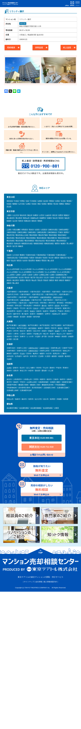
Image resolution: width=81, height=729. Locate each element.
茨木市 (35, 308)
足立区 (9, 206)
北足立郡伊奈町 (12, 277)
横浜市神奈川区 (63, 238)
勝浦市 (22, 255)
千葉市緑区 (51, 255)
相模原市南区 (38, 243)
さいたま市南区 (38, 269)
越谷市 (61, 280)
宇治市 (22, 353)
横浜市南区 (33, 235)
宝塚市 (57, 331)
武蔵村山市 (34, 218)
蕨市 (56, 280)
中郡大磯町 (16, 229)
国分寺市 (23, 215)
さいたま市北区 (26, 269)
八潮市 (52, 275)
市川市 (51, 257)
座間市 (66, 232)
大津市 (9, 368)
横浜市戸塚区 (43, 235)
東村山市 (26, 218)
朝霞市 (22, 280)
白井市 (25, 260)
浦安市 (19, 260)
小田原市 (44, 229)
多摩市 (35, 215)
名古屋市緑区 (48, 408)
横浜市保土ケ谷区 (22, 235)
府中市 (54, 215)
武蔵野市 (43, 218)
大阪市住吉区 (57, 297)
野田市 (44, 260)
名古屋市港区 (24, 408)
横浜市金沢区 (40, 240)
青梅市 (40, 221)
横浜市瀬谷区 (41, 238)
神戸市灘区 (22, 325)
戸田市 (63, 277)
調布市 (34, 221)
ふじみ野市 (11, 275)
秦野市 (57, 243)
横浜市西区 (20, 240)
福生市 (67, 218)
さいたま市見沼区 (63, 272)
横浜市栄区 (62, 235)
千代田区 (33, 201)
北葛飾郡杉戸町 (61, 275)
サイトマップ (29, 582)
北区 (27, 201)
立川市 (15, 221)
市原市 (45, 257)
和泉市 (32, 311)
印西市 (31, 257)
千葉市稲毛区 (41, 255)
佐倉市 (9, 255)
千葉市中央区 (30, 255)
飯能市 (67, 280)
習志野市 (31, 260)
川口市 (46, 277)
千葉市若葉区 (23, 257)
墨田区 (51, 201)
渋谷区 (34, 204)
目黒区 (44, 204)
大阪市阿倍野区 (45, 297)
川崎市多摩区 (63, 229)
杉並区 (9, 204)
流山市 (13, 260)
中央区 (16, 201)
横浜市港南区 (31, 238)
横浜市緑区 (11, 240)
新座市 (9, 280)
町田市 (61, 218)
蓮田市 (51, 280)
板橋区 (15, 204)
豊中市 (44, 305)
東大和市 (19, 218)
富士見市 (39, 277)
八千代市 (16, 255)
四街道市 (38, 257)
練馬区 (50, 204)
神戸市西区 (32, 328)
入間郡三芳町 (44, 275)
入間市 (35, 275)
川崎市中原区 (53, 229)
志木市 (58, 277)
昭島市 (66, 215)
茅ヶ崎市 (70, 243)
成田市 (56, 257)
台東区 (40, 201)
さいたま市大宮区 (51, 269)
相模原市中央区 (27, 243)
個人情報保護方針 (50, 582)
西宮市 (60, 328)
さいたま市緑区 (38, 272)
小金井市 (48, 215)
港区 (39, 204)
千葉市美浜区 (60, 255)
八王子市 (16, 215)
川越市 (52, 277)
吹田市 (57, 305)
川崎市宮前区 (11, 232)
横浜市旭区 (53, 235)
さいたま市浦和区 (25, 272)
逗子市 (15, 246)
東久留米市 (11, 218)
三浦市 (9, 229)
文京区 (63, 201)
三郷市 (18, 275)
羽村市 (20, 221)
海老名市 (17, 243)
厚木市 (31, 229)
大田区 (57, 201)
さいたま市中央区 (13, 269)
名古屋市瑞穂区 (35, 408)
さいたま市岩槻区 (65, 269)
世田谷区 (10, 201)
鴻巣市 (9, 283)
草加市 (45, 280)
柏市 (8, 260)
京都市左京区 (33, 348)
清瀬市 (49, 218)
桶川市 (28, 280)
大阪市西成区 (25, 300)
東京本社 (41, 437)
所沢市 (69, 277)
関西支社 (41, 446)
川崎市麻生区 (52, 232)
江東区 (28, 204)
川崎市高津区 (41, 232)
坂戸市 (33, 277)
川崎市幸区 (32, 232)
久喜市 (29, 275)
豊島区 (67, 204)
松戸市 (70, 257)
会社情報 (38, 582)
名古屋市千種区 (12, 408)
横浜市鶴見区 (61, 240)
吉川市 (21, 277)
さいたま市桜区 (12, 272)
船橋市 (38, 260)
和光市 (27, 277)
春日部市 (16, 280)
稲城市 (9, 221)
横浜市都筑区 (29, 240)
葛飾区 (61, 204)
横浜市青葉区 (50, 240)
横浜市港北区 (20, 238)
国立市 (29, 215)
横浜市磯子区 (52, 238)
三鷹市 (9, 215)
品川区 (45, 201)
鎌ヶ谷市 (51, 260)
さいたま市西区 (50, 272)
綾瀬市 (63, 243)
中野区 (22, 201)
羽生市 (40, 280)
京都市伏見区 (33, 351)
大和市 (37, 229)
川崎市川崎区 (22, 232)
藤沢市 (9, 246)
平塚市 (60, 232)
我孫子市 (63, 257)
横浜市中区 (11, 235)
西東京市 (27, 221)
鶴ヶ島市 (16, 283)
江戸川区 (21, 204)
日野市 (60, 215)
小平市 (41, 215)
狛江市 (55, 218)
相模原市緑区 (49, 243)
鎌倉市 (20, 246)
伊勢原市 (25, 229)
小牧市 (56, 408)
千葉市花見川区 (12, 257)
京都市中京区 (44, 348)
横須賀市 (10, 243)
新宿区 (69, 201)
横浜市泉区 (11, 238)
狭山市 (34, 280)
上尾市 (24, 275)
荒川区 (55, 204)
